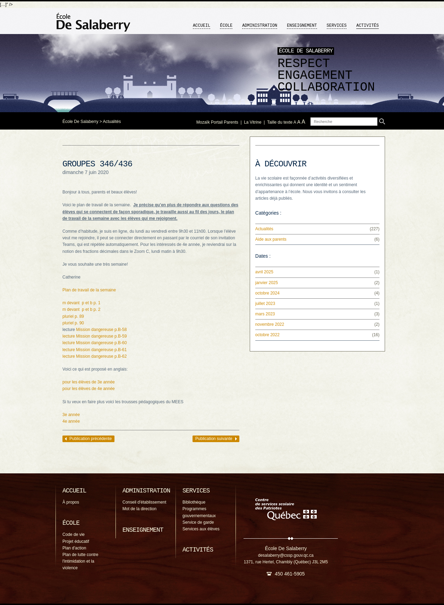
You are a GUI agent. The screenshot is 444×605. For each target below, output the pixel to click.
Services (337, 25)
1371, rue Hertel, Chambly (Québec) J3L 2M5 (286, 562)
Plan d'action (74, 548)
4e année (71, 421)
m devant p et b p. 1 (81, 302)
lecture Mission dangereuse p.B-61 (94, 349)
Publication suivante (213, 438)
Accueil (201, 25)
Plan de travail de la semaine (89, 290)
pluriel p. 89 (73, 316)
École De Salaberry (80, 121)
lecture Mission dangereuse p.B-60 (94, 342)
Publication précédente (90, 438)
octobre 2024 (267, 293)
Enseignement (302, 25)
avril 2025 (264, 272)
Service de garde (198, 522)
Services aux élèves (201, 529)
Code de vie (73, 534)
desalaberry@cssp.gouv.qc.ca (286, 555)
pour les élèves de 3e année (88, 382)
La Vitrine (252, 122)
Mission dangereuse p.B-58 (101, 329)
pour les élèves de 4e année (88, 388)
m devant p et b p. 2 (81, 309)
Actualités (112, 121)
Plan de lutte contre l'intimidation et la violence (80, 561)
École (226, 25)
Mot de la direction (139, 508)
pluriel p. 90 (73, 323)
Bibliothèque (193, 502)
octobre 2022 (267, 334)
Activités (367, 25)
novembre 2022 (269, 324)
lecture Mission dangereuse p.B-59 (94, 336)
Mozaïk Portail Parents (217, 122)
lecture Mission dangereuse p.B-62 (94, 356)
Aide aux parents (271, 239)
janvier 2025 (266, 282)
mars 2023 (265, 314)
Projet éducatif (75, 541)
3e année (71, 414)
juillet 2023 (265, 303)
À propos (70, 502)
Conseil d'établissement (144, 502)
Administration (259, 25)
